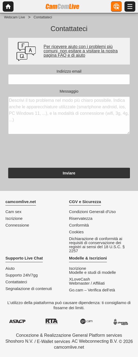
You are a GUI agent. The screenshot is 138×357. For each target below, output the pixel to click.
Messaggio (69, 111)
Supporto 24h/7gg (21, 275)
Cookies (76, 232)
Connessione (17, 225)
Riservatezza (81, 218)
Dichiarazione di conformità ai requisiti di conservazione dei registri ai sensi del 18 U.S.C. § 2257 (97, 244)
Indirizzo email (69, 77)
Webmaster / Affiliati (87, 283)
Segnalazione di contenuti (28, 288)
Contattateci (16, 281)
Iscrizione (13, 218)
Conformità (79, 225)
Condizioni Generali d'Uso (92, 211)
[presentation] (49, 151)
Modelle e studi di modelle (92, 272)
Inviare (69, 173)
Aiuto (10, 268)
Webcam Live (14, 17)
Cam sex (13, 211)
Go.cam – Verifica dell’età (92, 290)
